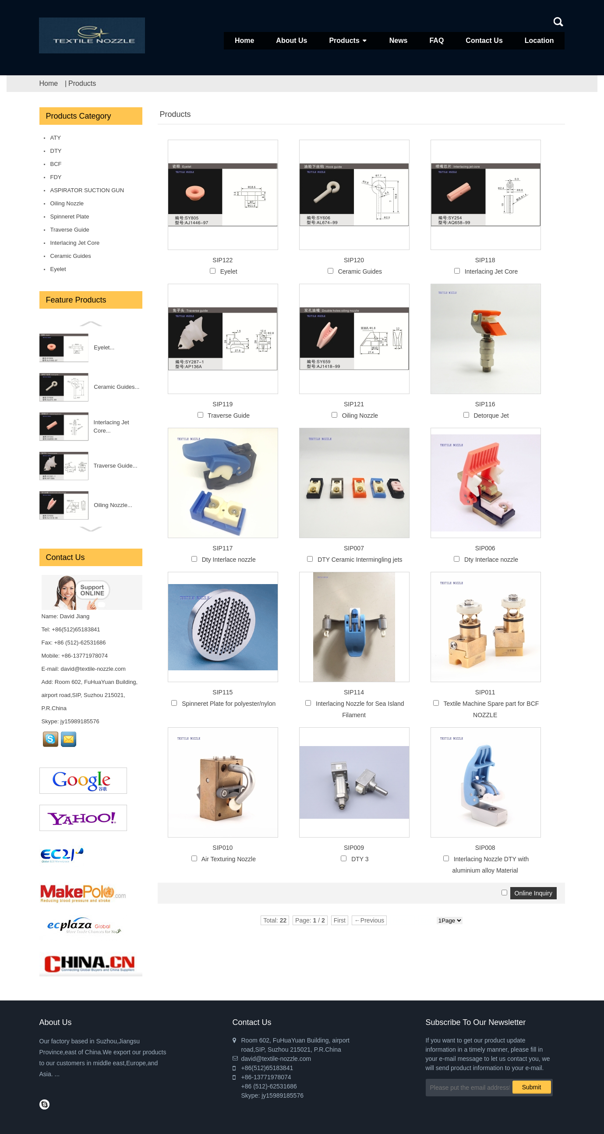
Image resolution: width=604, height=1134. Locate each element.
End (425, 920)
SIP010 (222, 847)
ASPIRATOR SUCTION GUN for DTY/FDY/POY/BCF (87, 192)
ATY (55, 137)
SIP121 (354, 404)
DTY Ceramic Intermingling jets (360, 559)
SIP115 (222, 692)
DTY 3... (97, 465)
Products (344, 40)
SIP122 (222, 260)
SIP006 (485, 548)
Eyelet (58, 269)
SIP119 (222, 404)
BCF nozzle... (90, 387)
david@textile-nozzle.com (93, 669)
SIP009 (354, 847)
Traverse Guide (69, 229)
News (398, 40)
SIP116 (485, 404)
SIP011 (485, 692)
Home (244, 40)
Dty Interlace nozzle (229, 559)
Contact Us (484, 40)
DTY (56, 151)
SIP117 (222, 548)
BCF (56, 164)
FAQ (436, 40)
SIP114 (354, 692)
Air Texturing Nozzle (228, 859)
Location (539, 40)
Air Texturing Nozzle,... (101, 426)
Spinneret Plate (69, 216)
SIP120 (354, 260)
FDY (56, 177)
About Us (291, 40)
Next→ (402, 920)
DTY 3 (359, 859)
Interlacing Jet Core (75, 242)
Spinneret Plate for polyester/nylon (229, 703)
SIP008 (485, 847)
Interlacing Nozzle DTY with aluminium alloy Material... (102, 505)
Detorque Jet (491, 415)
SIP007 (354, 548)
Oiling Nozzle (67, 203)
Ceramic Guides (70, 256)
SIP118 (485, 260)
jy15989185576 (79, 721)
